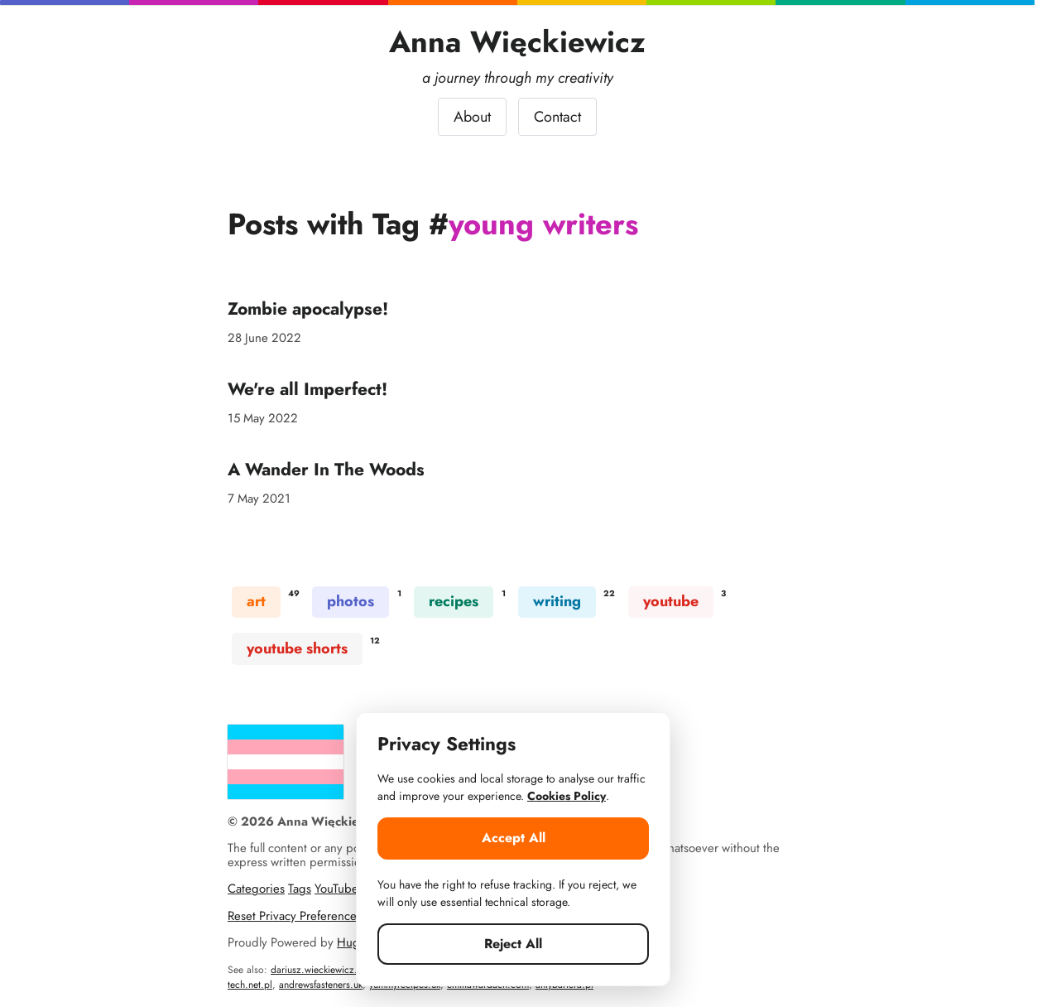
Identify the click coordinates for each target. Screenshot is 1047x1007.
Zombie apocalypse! (308, 308)
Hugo (351, 942)
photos (350, 601)
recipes (453, 601)
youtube (671, 601)
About (472, 117)
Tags (299, 888)
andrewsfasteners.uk (321, 984)
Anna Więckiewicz (517, 42)
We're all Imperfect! (307, 389)
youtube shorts (297, 648)
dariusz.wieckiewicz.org (321, 969)
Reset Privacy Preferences (295, 916)
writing (557, 601)
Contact (557, 117)
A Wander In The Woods (326, 469)
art (256, 601)
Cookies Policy (566, 796)
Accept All (513, 837)
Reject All (513, 943)
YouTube (336, 888)
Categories (256, 888)
